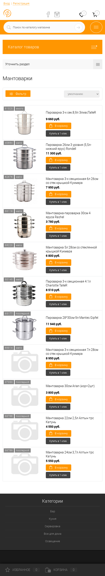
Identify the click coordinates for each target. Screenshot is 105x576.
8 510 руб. (53, 290)
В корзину (58, 125)
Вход (7, 3)
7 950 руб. (53, 187)
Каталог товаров (52, 47)
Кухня (52, 518)
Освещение (52, 541)
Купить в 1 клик (58, 133)
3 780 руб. (53, 221)
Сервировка (52, 526)
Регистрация (21, 3)
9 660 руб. (53, 119)
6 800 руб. (53, 256)
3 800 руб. (53, 392)
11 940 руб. (54, 324)
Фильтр (18, 94)
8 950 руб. (53, 358)
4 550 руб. (53, 426)
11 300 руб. (54, 153)
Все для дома (52, 533)
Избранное (22, 570)
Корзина (61, 570)
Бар (52, 511)
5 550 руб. (53, 461)
